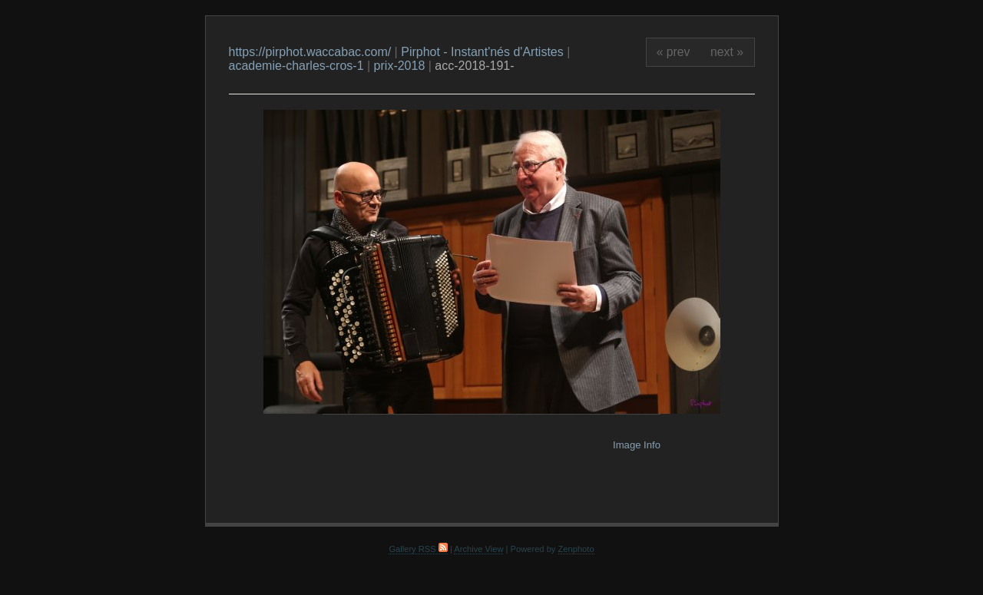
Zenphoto (576, 549)
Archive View (478, 549)
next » (726, 51)
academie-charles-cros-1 (296, 65)
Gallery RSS (418, 549)
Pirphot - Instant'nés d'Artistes (482, 51)
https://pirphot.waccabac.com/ (310, 51)
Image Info (636, 445)
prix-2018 (399, 65)
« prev (673, 51)
